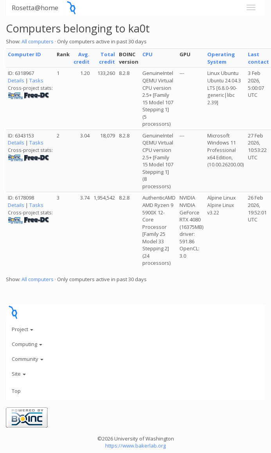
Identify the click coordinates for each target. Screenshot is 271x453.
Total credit (107, 58)
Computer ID (24, 54)
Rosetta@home (35, 7)
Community (27, 358)
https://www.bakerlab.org (135, 445)
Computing (27, 344)
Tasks (36, 80)
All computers (38, 41)
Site (19, 373)
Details (16, 80)
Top (16, 390)
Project (22, 329)
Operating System (221, 58)
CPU (147, 54)
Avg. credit (82, 58)
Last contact (258, 58)
